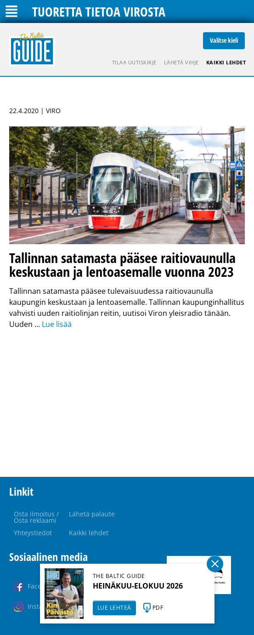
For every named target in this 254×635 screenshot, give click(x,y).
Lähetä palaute (92, 513)
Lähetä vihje (181, 62)
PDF (158, 608)
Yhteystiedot (33, 532)
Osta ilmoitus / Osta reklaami (36, 517)
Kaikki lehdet (226, 62)
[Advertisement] (127, 403)
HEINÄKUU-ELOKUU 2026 (138, 586)
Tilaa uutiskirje (134, 62)
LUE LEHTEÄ (114, 608)
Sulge (215, 563)
